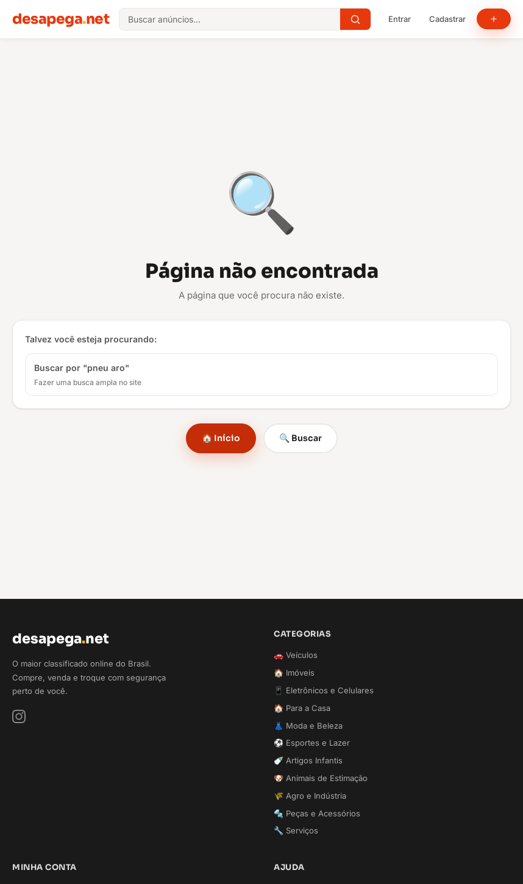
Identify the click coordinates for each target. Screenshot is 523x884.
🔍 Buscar (300, 438)
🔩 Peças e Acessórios (317, 813)
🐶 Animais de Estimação (321, 778)
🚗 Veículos (296, 655)
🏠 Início (221, 438)
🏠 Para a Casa (302, 708)
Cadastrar (447, 19)
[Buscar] (355, 19)
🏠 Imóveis (294, 672)
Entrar (399, 19)
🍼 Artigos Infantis (308, 760)
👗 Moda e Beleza (308, 725)
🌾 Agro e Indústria (310, 796)
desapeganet (60, 19)
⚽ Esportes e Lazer (312, 743)
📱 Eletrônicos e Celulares (324, 690)
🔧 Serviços (296, 830)
